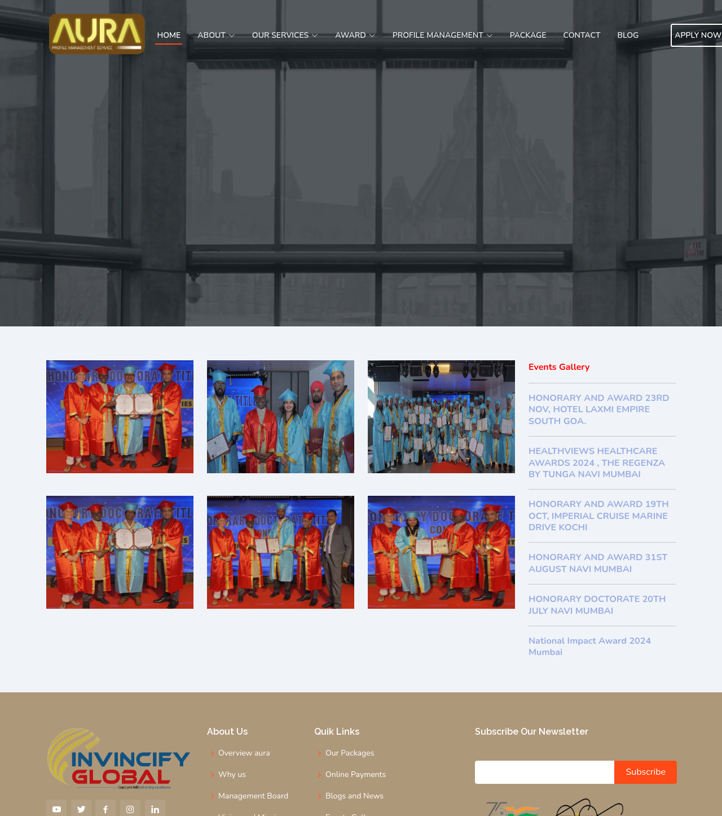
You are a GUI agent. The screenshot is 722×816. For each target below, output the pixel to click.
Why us (232, 775)
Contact (582, 35)
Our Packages (349, 753)
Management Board (253, 796)
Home (168, 35)
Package (528, 35)
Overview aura (244, 753)
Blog (628, 35)
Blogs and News (354, 796)
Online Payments (355, 775)
